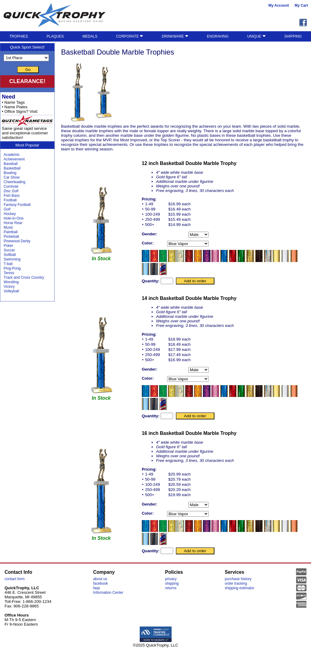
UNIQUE (256, 36)
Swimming (12, 259)
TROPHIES (18, 36)
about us (100, 579)
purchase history (238, 579)
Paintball (11, 232)
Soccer (9, 250)
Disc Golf (11, 191)
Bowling (10, 173)
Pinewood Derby (17, 241)
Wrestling (11, 282)
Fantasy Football (17, 205)
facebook (100, 583)
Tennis (9, 273)
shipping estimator (239, 588)
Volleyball (11, 291)
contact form (15, 579)
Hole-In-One (13, 218)
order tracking (236, 583)
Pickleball (11, 236)
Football (10, 200)
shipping (172, 583)
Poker (8, 246)
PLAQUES (55, 36)
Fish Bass (12, 195)
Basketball (12, 168)
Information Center (108, 592)
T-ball (8, 264)
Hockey (10, 214)
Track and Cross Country (24, 277)
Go (28, 69)
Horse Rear (13, 223)
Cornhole (11, 186)
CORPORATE (129, 36)
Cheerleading (14, 182)
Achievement (14, 159)
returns (170, 588)
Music (8, 227)
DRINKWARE (175, 36)
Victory (9, 286)
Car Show (12, 177)
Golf (7, 209)
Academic (12, 155)
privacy (171, 579)
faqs (96, 588)
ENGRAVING (217, 36)
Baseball (11, 164)
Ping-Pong (12, 268)
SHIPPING (293, 36)
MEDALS (89, 36)
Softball (10, 255)
